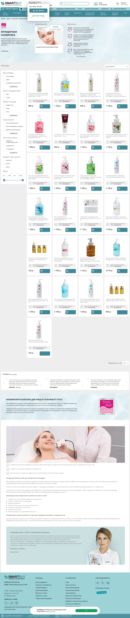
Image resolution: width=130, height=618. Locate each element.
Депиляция (77, 13)
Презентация (14, 552)
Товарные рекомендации (43, 598)
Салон (8, 97)
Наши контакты (70, 585)
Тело (7, 112)
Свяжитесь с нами (41, 596)
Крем (7, 79)
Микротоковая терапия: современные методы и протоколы (80, 44)
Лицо (7, 108)
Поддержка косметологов (65, 9)
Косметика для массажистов (90, 13)
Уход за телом (67, 13)
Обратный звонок (119, 9)
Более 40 (9, 160)
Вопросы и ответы (41, 593)
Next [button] (126, 383)
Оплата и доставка (91, 9)
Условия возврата (41, 588)
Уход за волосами (103, 13)
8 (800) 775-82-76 (9, 585)
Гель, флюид (10, 76)
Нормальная (10, 145)
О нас (80, 9)
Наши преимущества (72, 588)
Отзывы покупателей (72, 590)
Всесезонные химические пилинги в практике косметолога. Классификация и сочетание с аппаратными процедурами (83, 30)
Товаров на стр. (115, 363)
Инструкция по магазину (39, 616)
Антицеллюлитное (12, 123)
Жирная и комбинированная (12, 141)
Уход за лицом (57, 13)
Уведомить (122, 312)
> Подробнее (4, 51)
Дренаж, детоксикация (13, 129)
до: (15, 175)
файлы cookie (50, 611)
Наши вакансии (70, 593)
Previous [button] (3, 383)
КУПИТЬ (46, 106)
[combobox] (116, 66)
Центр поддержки (41, 582)
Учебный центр (66, 616)
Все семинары (81, 56)
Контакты (104, 9)
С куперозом (10, 149)
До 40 (8, 167)
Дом (7, 94)
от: (4, 175)
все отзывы (13, 374)
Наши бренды (5, 13)
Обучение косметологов (73, 596)
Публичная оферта (41, 590)
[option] (24, 383)
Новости (50, 9)
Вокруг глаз (9, 105)
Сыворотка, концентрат (13, 83)
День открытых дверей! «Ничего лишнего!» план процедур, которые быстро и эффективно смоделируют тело (83, 52)
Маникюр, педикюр (115, 13)
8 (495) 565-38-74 (9, 582)
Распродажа (17, 13)
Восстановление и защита (14, 126)
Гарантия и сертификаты (43, 585)
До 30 (8, 163)
